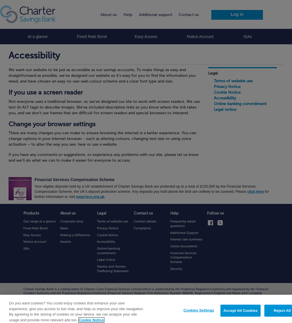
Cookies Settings (198, 312)
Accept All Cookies (241, 313)
